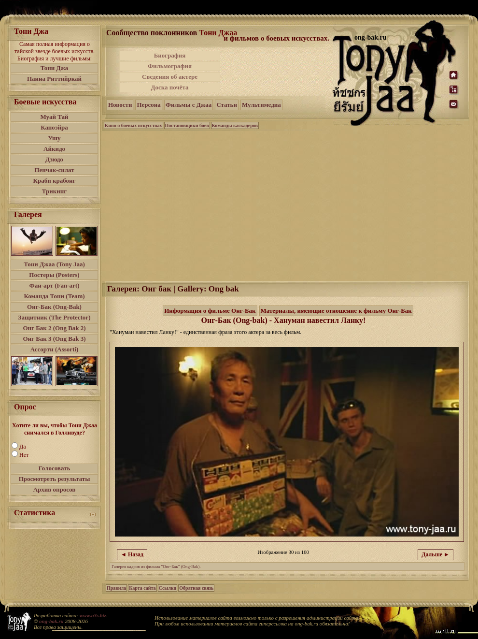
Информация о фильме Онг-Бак (209, 310)
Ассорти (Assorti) (54, 349)
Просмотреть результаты (54, 478)
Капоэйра (54, 127)
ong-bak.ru (51, 621)
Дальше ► (436, 554)
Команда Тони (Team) (54, 296)
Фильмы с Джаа (188, 104)
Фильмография (170, 66)
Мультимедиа (261, 104)
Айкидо (54, 148)
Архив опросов (54, 489)
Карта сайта (142, 588)
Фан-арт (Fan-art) (54, 285)
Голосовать (54, 468)
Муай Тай (54, 116)
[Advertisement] (277, 71)
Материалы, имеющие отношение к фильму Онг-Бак (336, 310)
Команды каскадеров (235, 125)
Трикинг (54, 191)
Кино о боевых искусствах (133, 125)
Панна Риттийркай (54, 78)
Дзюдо (54, 159)
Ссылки (168, 588)
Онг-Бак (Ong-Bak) (54, 306)
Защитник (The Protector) (54, 317)
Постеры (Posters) (54, 274)
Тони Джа (55, 68)
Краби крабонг (54, 180)
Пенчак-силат (54, 170)
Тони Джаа (218, 33)
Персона (148, 104)
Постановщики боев (187, 125)
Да (22, 446)
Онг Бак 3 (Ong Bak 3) (54, 338)
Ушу (54, 138)
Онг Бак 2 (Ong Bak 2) (54, 328)
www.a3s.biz (93, 615)
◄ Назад (132, 554)
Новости (120, 104)
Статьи (226, 104)
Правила (116, 588)
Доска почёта (169, 87)
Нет (23, 454)
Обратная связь (196, 588)
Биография (170, 55)
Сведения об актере (169, 76)
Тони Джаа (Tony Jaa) (54, 264)
